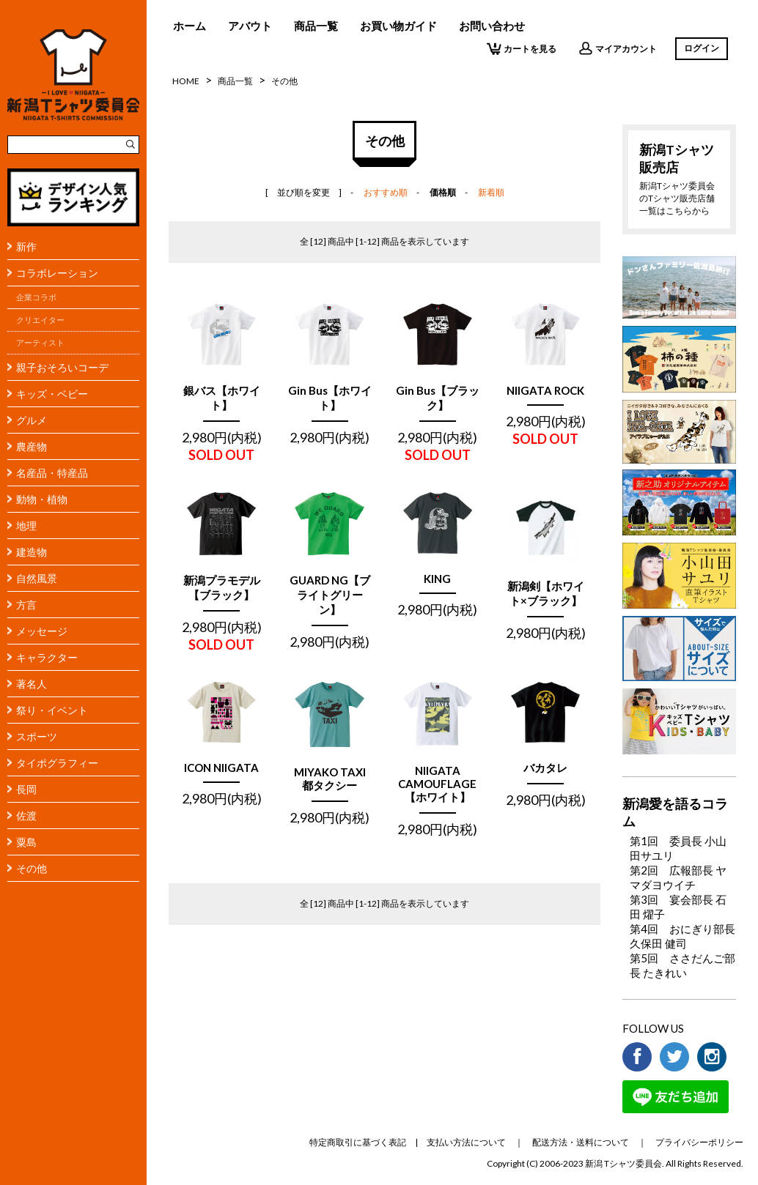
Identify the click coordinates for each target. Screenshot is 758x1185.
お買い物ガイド (398, 25)
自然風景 (36, 578)
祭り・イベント (52, 710)
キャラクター (47, 657)
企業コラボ (36, 297)
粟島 (26, 842)
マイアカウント (617, 48)
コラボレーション (57, 273)
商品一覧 (316, 25)
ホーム (189, 25)
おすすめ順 (386, 192)
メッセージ (41, 631)
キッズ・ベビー (52, 393)
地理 (26, 525)
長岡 (26, 789)
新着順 (491, 192)
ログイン (701, 47)
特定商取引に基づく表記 (357, 1142)
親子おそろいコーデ (62, 367)
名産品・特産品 (52, 473)
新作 (26, 246)
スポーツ (36, 736)
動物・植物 (41, 499)
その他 (31, 868)
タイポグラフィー (57, 763)
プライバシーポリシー (699, 1142)
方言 (26, 604)
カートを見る (521, 48)
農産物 (31, 446)
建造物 (31, 552)
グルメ (31, 420)
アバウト (250, 25)
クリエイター (40, 320)
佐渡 (26, 815)
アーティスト (40, 342)
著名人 (31, 683)
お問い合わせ (492, 25)
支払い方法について (466, 1142)
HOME (185, 80)
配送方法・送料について (580, 1142)
